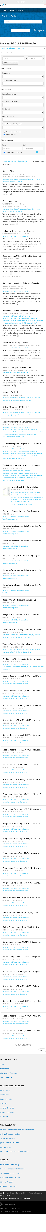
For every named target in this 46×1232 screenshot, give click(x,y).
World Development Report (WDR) (13, 437)
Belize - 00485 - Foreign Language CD (20, 600)
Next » (42, 1050)
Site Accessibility (21, 1193)
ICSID (19, 1209)
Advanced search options (13, 48)
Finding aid (6, 109)
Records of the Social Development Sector (16, 348)
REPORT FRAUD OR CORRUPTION (19, 1199)
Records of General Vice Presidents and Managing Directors (22, 179)
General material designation (12, 124)
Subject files (8, 171)
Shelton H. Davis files (33, 397)
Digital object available (9, 101)
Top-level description (9, 80)
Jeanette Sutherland (12, 392)
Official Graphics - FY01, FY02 (16, 407)
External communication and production (15, 684)
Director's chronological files (15, 343)
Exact (20, 152)
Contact (7, 1196)
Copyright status (8, 116)
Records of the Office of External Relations (16, 236)
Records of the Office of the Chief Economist (23, 256)
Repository (6, 73)
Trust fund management (10, 519)
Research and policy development (18, 368)
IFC (10, 1209)
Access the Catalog (16, 10)
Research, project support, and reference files (17, 400)
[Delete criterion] (43, 57)
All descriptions (10, 135)
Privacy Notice (9, 1193)
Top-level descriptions (12, 132)
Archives (5, 10)
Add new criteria (10, 63)
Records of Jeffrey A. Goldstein (12, 181)
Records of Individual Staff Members (14, 397)
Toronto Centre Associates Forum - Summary (23, 644)
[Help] (37, 152)
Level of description (9, 94)
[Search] (23, 21)
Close (43, 2)
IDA (5, 1209)
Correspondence (10, 201)
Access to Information (36, 1193)
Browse (20, 31)
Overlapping (9, 152)
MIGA (14, 1209)
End (24, 145)
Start (4, 145)
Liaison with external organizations (18, 231)
